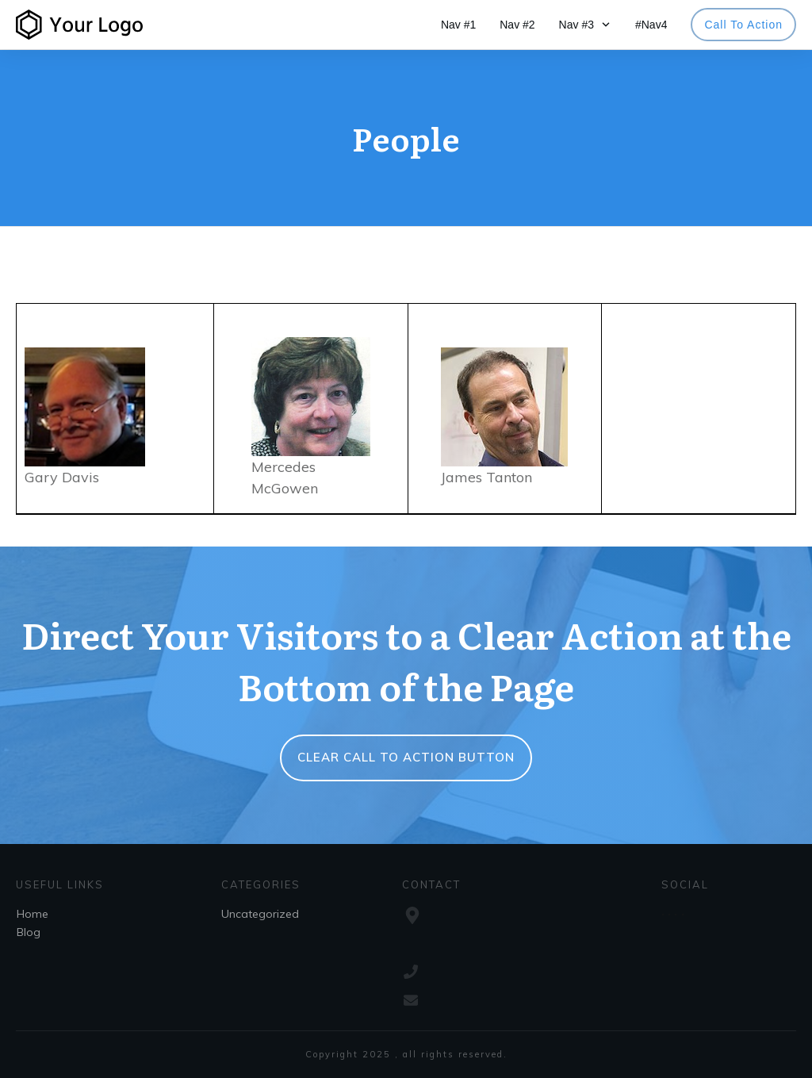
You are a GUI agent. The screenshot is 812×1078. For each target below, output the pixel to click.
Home (32, 914)
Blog (28, 932)
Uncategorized (260, 914)
